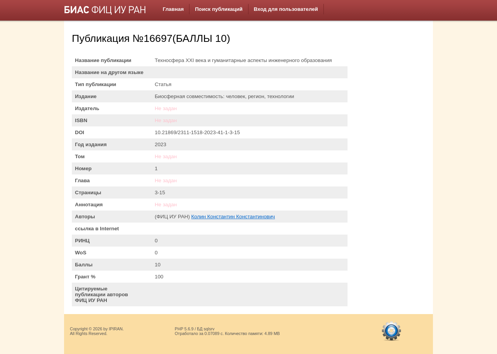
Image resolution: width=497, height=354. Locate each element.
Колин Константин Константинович (233, 216)
